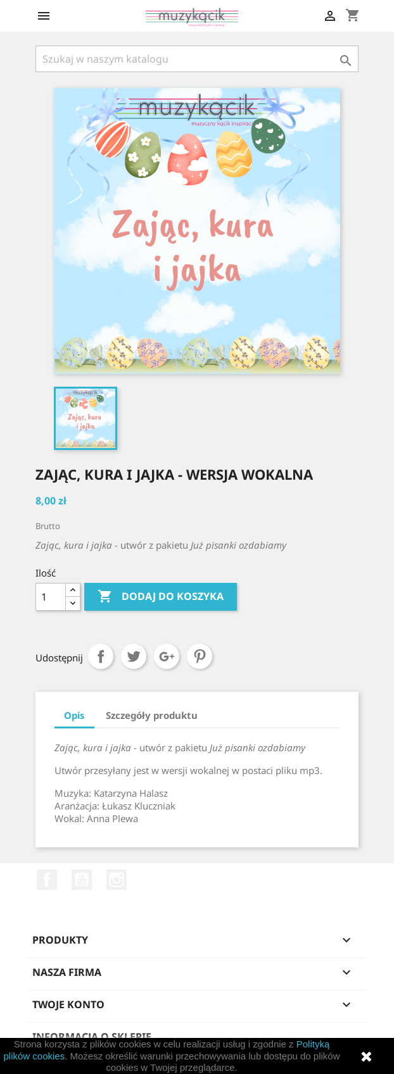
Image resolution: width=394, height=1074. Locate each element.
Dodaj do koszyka (161, 597)
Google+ (166, 656)
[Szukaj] (197, 59)
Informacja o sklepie (91, 1037)
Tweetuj (133, 656)
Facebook (47, 880)
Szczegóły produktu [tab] (152, 715)
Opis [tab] (74, 715)
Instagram (116, 880)
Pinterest (199, 656)
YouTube (82, 880)
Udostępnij (100, 656)
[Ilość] (50, 597)
